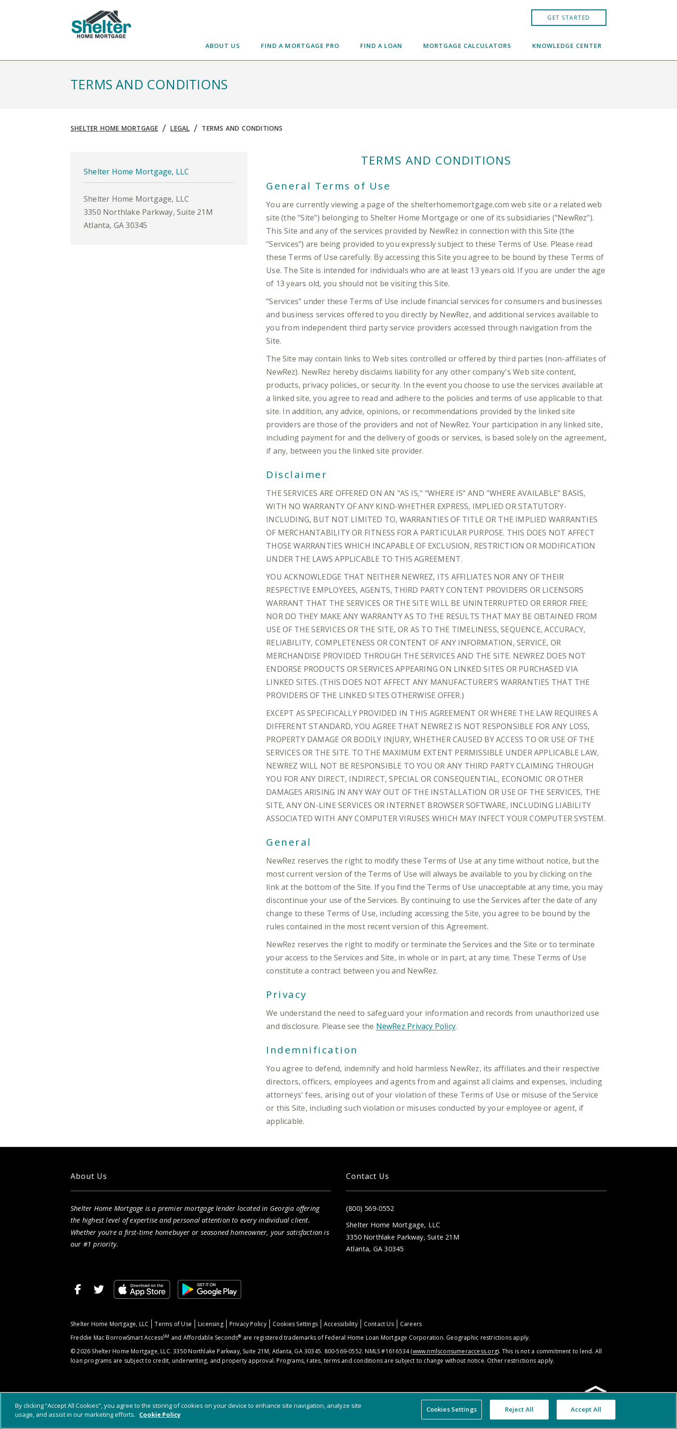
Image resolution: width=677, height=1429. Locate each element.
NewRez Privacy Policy (416, 1026)
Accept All (586, 1409)
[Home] (102, 30)
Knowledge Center (567, 45)
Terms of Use (173, 1324)
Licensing (210, 1324)
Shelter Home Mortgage (114, 128)
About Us (222, 45)
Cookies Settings (295, 1324)
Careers (411, 1324)
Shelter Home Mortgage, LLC (110, 1324)
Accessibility (341, 1324)
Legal (179, 128)
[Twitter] (98, 1289)
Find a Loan (381, 45)
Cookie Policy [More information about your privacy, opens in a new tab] (160, 1414)
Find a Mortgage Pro (300, 45)
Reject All (519, 1409)
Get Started (568, 18)
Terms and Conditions (242, 128)
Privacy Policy (248, 1324)
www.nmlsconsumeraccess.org (455, 1351)
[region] (338, 1410)
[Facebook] (78, 1289)
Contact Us (379, 1324)
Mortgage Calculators (467, 45)
